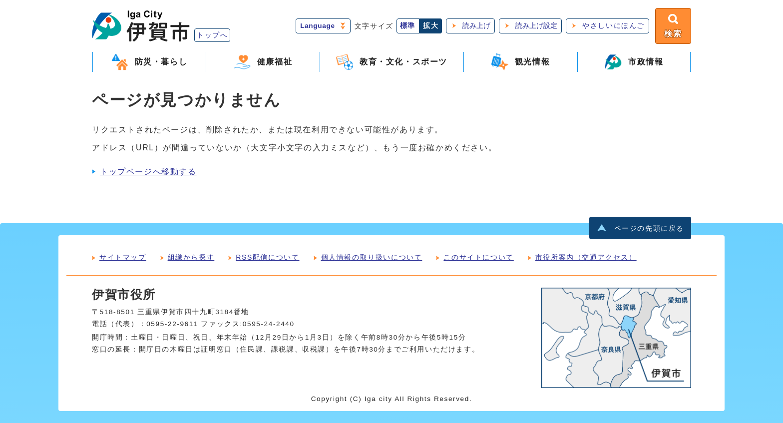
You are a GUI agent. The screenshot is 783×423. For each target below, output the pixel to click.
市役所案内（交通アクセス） (586, 257)
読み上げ (476, 25)
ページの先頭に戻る (649, 228)
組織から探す (191, 257)
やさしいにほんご (613, 25)
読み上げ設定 (536, 25)
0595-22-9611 (172, 324)
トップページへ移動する (148, 171)
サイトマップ (122, 257)
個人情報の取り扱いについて (371, 257)
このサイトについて (478, 257)
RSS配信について (267, 257)
